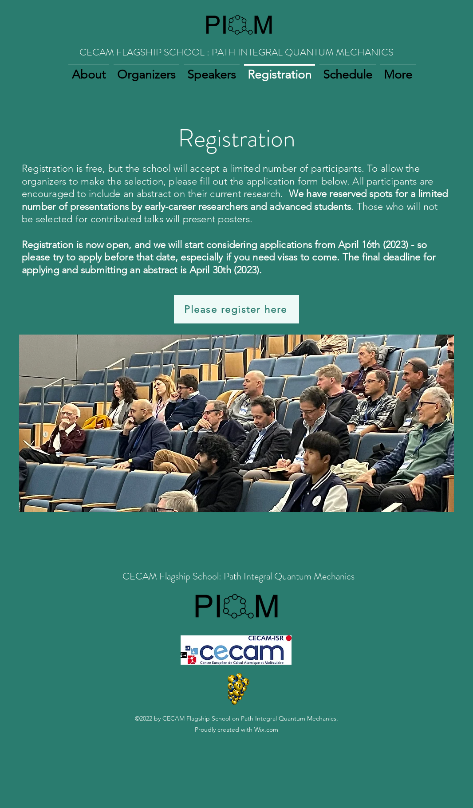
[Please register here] (236, 309)
